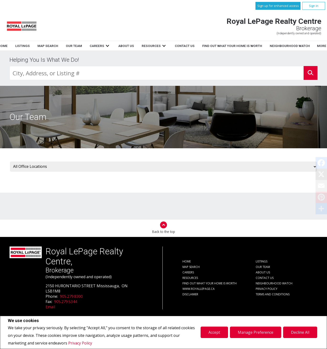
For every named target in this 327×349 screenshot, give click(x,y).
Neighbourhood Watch (274, 283)
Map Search (105, 46)
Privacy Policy (80, 343)
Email (50, 306)
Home (60, 46)
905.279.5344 (65, 301)
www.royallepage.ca (198, 289)
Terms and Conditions (273, 294)
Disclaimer (190, 294)
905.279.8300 (71, 296)
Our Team (131, 46)
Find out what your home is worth (209, 283)
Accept (214, 332)
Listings (80, 46)
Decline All (300, 332)
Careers (154, 46)
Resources (208, 46)
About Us (184, 46)
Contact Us (242, 46)
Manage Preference (255, 332)
